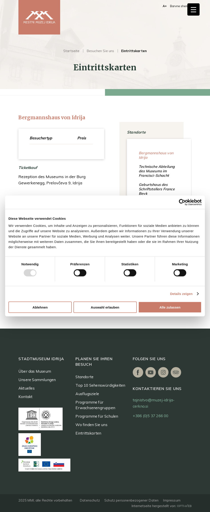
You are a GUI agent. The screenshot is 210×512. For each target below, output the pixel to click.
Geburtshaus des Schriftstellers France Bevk (157, 189)
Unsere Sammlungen (37, 379)
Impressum (171, 500)
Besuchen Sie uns (100, 51)
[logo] (39, 17)
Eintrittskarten (88, 433)
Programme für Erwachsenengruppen (95, 405)
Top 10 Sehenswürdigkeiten (100, 385)
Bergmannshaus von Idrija (156, 155)
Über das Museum (34, 371)
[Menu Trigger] (193, 9)
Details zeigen (181, 294)
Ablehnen (40, 307)
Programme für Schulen (96, 416)
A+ (165, 6)
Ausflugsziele (87, 393)
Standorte (84, 376)
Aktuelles (26, 388)
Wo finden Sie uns (91, 424)
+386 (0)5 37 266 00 (150, 415)
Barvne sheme (180, 6)
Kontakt (25, 396)
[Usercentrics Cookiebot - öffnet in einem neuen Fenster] (182, 202)
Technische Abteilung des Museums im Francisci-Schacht (157, 171)
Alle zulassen (169, 307)
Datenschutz (90, 500)
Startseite (71, 51)
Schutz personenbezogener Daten (131, 500)
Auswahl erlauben (105, 307)
